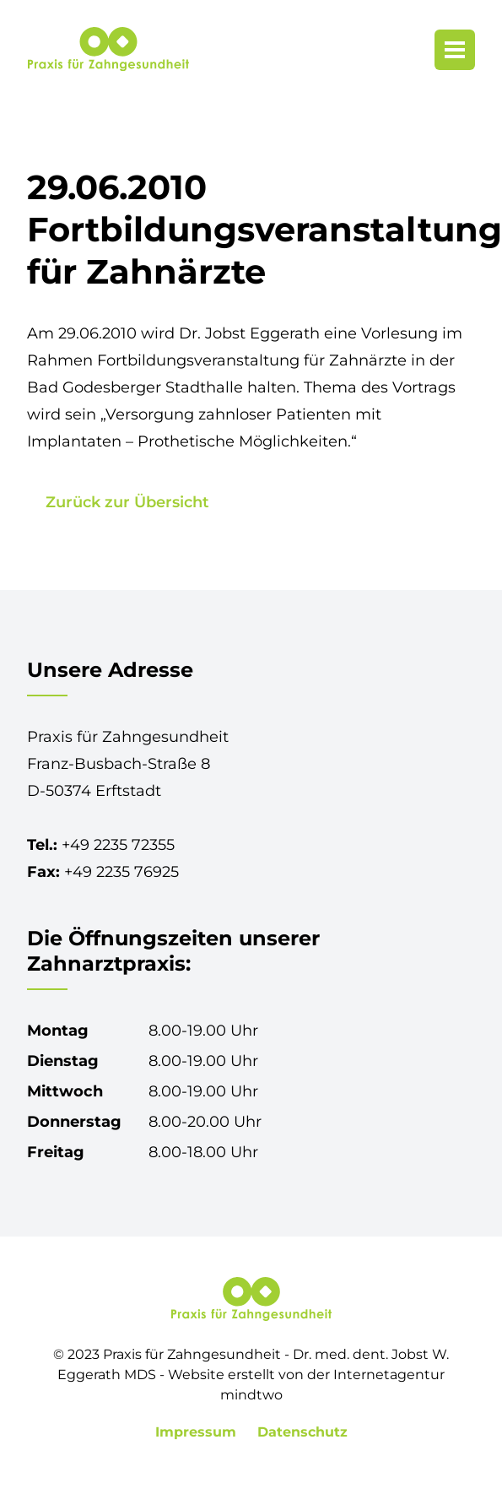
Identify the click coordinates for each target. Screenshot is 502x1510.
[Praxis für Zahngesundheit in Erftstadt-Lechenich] (108, 49)
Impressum (197, 1432)
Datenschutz (302, 1432)
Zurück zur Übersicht (127, 502)
